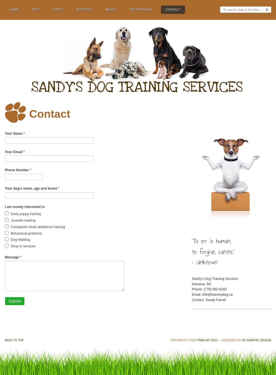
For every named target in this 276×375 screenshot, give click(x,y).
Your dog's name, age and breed (32, 188)
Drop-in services (20, 246)
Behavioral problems (23, 233)
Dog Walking (17, 239)
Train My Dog (207, 340)
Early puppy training (23, 213)
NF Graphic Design (256, 340)
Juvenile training (20, 220)
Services (84, 9)
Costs (57, 9)
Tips (35, 9)
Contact (172, 9)
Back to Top (14, 340)
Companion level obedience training (35, 226)
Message (13, 257)
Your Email (15, 152)
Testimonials (140, 9)
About (110, 9)
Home (14, 9)
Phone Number (18, 170)
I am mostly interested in (25, 207)
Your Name (15, 134)
